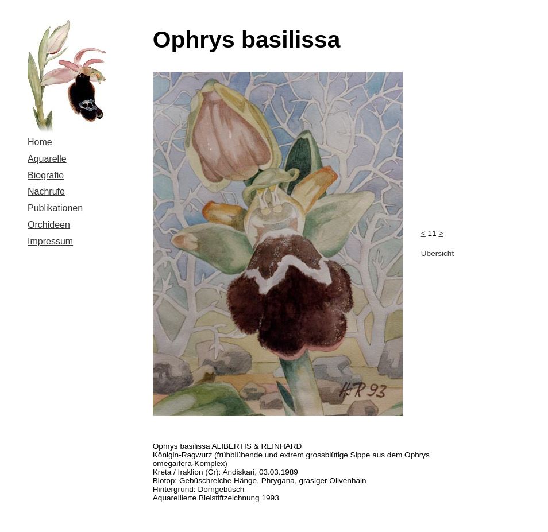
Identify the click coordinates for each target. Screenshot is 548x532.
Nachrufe (46, 191)
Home (40, 142)
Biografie (46, 175)
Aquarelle (47, 159)
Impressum (50, 241)
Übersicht (437, 253)
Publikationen (55, 208)
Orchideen (49, 225)
